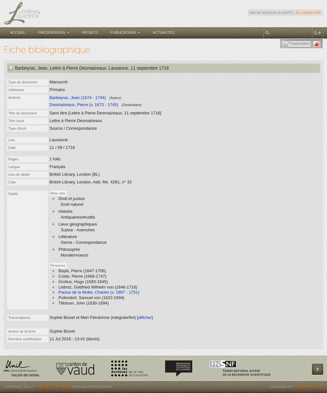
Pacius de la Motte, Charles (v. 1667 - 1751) (98, 292)
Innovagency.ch (308, 387)
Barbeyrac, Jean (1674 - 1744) (77, 97)
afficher (144, 317)
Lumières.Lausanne (52, 387)
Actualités (163, 33)
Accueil (18, 33)
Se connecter (308, 13)
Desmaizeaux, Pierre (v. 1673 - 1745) (83, 104)
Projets (90, 33)
